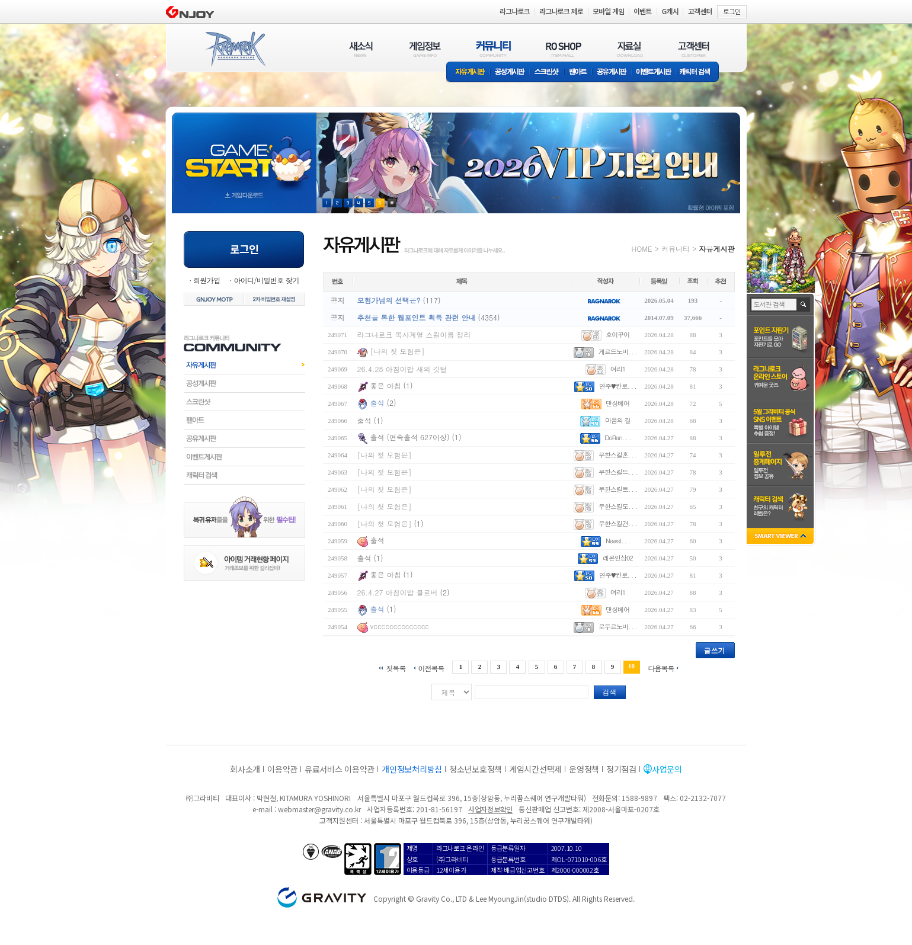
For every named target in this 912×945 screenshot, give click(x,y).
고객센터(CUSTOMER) (693, 49)
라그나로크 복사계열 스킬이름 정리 (414, 334)
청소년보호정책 (475, 769)
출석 (377, 403)
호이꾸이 (617, 334)
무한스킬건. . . (618, 523)
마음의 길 (618, 420)
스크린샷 (547, 73)
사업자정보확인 (490, 809)
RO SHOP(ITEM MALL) (564, 49)
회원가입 (206, 280)
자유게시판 (468, 73)
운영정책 (584, 769)
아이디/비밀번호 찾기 (266, 280)
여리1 (617, 368)
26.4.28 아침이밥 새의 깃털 (402, 369)
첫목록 (395, 667)
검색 (610, 692)
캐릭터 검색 (698, 73)
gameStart (244, 152)
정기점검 (621, 769)
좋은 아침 (387, 385)
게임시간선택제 (535, 769)
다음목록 (661, 667)
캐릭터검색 (244, 475)
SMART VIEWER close (781, 537)
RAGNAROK (234, 49)
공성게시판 (510, 73)
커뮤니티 (675, 249)
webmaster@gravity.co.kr (319, 809)
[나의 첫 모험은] (397, 351)
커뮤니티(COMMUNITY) (493, 49)
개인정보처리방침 (412, 769)
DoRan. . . (617, 437)
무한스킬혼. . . (618, 454)
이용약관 (282, 769)
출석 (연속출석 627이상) (410, 437)
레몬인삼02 (618, 557)
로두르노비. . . (618, 626)
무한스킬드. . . (618, 471)
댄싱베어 (617, 403)
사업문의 (667, 769)
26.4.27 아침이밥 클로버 (397, 592)
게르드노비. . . (618, 351)
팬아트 (578, 73)
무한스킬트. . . (618, 489)
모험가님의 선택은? (389, 300)
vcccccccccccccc (400, 626)
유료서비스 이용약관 (340, 769)
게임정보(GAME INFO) (425, 49)
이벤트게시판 (654, 73)
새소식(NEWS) (361, 49)
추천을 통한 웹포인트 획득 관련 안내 (416, 317)
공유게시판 (612, 73)
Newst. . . (618, 540)
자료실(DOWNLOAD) (629, 49)
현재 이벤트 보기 (392, 202)
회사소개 (245, 769)
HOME (642, 249)
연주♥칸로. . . (617, 386)
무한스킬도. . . (618, 506)
